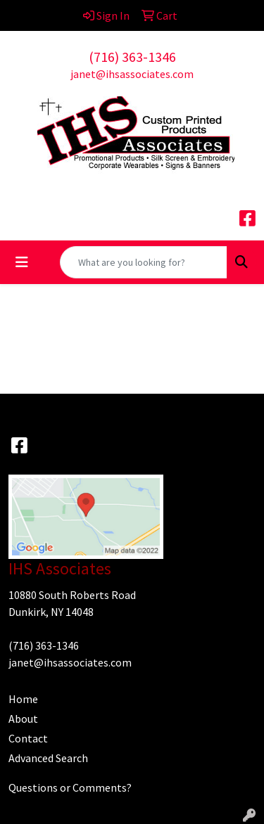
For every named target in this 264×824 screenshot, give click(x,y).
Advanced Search (48, 758)
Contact (28, 738)
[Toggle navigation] (22, 262)
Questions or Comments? (70, 787)
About (23, 719)
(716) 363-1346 (132, 56)
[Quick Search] (143, 262)
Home (23, 699)
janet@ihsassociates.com (132, 74)
